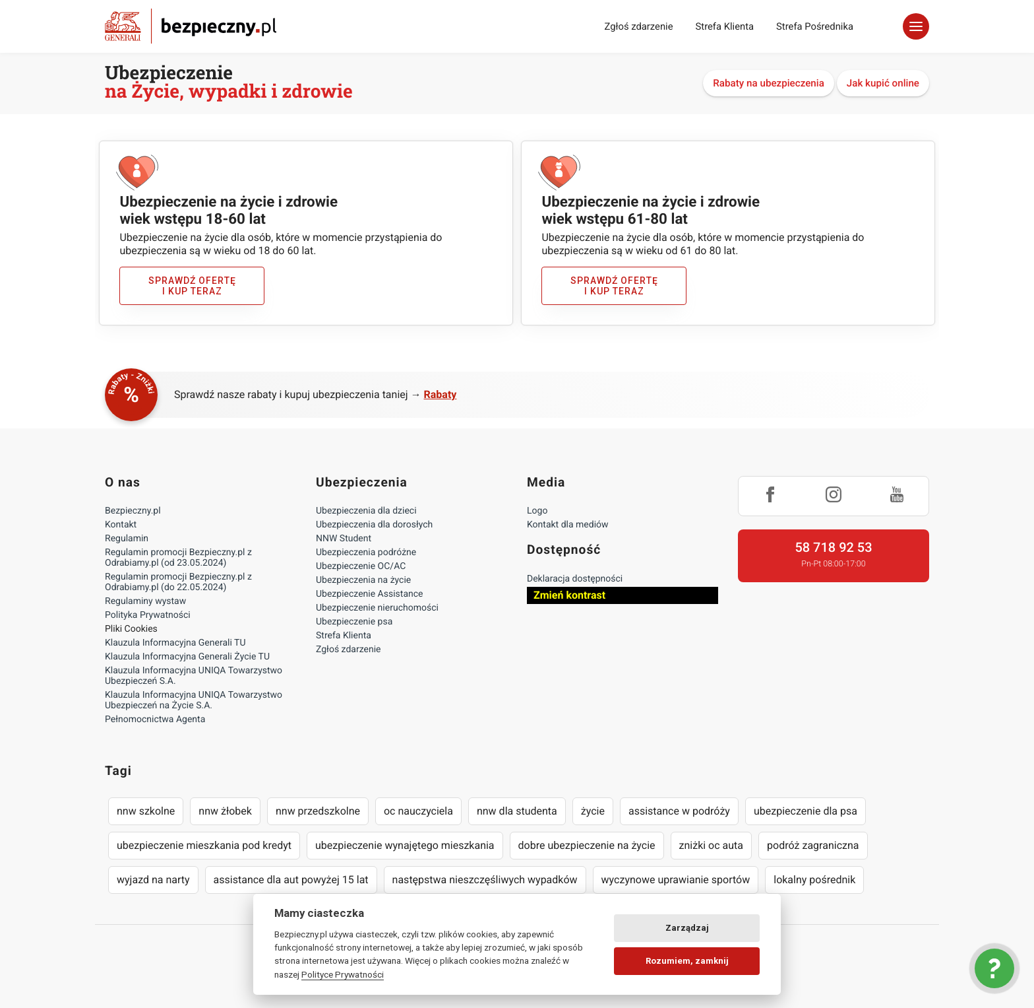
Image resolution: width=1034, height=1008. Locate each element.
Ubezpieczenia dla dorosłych (374, 525)
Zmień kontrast (569, 595)
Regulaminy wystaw (145, 601)
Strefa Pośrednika (814, 26)
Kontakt (121, 525)
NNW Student (343, 538)
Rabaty (440, 394)
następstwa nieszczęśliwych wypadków (485, 879)
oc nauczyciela (418, 811)
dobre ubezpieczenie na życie (586, 845)
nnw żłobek (225, 811)
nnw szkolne (146, 811)
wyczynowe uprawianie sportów (675, 879)
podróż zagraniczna (813, 845)
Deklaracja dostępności (575, 579)
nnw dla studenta (517, 811)
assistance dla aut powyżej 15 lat (291, 879)
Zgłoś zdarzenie (638, 26)
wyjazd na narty (153, 879)
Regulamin (126, 538)
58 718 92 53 (833, 547)
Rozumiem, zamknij (687, 961)
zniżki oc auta (711, 845)
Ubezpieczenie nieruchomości (377, 608)
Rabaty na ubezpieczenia (768, 83)
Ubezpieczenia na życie (363, 580)
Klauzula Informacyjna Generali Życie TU (187, 657)
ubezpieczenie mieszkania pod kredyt (204, 845)
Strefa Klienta (725, 26)
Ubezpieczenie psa (354, 622)
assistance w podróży (679, 811)
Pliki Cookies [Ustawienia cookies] (131, 629)
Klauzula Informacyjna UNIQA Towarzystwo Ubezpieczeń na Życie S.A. (193, 700)
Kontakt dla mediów (568, 525)
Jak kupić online (883, 83)
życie (593, 811)
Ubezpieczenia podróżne (366, 552)
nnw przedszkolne (318, 811)
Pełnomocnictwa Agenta (155, 719)
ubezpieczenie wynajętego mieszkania (405, 845)
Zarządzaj (687, 928)
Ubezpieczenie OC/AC (361, 566)
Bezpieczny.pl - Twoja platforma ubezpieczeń (190, 26)
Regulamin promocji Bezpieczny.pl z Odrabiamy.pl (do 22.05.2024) (178, 582)
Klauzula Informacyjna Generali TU (175, 643)
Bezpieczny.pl (133, 511)
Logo (537, 511)
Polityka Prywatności (148, 615)
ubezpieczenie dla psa (805, 811)
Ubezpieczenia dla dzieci (366, 511)
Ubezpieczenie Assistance (369, 594)
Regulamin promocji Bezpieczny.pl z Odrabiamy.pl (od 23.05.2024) (178, 557)
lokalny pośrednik (814, 879)
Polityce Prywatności (342, 974)
